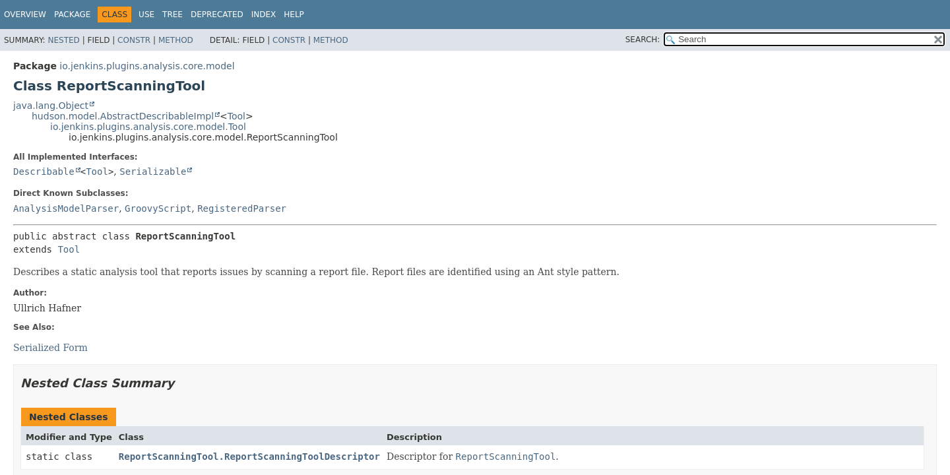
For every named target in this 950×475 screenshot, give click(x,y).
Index (263, 14)
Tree (172, 14)
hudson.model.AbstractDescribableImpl (123, 116)
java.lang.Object (50, 105)
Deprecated (217, 14)
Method (175, 40)
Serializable (152, 171)
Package (72, 14)
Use (146, 14)
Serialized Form (50, 347)
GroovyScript (158, 208)
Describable (44, 171)
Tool (236, 116)
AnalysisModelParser (66, 208)
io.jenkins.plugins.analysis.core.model (146, 66)
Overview (25, 14)
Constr (133, 40)
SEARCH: (642, 39)
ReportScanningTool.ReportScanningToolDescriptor (249, 456)
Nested (63, 40)
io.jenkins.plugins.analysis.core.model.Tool (148, 126)
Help (294, 14)
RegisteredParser (241, 208)
